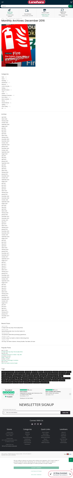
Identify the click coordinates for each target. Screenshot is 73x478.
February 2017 (5, 271)
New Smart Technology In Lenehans (9, 360)
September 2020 (5, 201)
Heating (3, 88)
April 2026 (4, 117)
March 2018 (4, 247)
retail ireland (62, 380)
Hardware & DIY (27, 440)
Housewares (27, 444)
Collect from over (10, 444)
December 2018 (5, 231)
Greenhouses (27, 439)
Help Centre (63, 435)
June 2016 (4, 286)
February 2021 (5, 192)
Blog (6, 18)
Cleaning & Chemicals (7, 95)
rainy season (15, 382)
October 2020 (5, 200)
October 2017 (5, 257)
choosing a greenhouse (7, 376)
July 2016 (4, 284)
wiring (3, 374)
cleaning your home (17, 376)
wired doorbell (55, 380)
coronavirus (36, 376)
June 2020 (4, 205)
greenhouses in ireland (6, 382)
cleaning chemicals (11, 380)
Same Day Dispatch (10, 12)
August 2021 (4, 181)
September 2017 (5, 258)
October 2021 (5, 177)
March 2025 (4, 135)
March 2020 (4, 211)
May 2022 (4, 166)
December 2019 (5, 216)
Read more (7, 62)
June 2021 (4, 185)
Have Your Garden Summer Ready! (9, 363)
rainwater (4, 380)
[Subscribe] (65, 412)
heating (21, 382)
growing (32, 380)
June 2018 (4, 242)
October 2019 (5, 220)
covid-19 (28, 374)
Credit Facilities (63, 442)
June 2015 (4, 306)
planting (15, 374)
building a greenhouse (52, 374)
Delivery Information (45, 437)
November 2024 (5, 141)
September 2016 (5, 280)
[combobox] (36, 6)
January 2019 (5, 229)
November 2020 (5, 198)
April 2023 (4, 159)
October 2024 (5, 143)
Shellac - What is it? (5, 357)
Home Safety (8, 53)
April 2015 (4, 308)
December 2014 (5, 315)
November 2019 (5, 218)
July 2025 (4, 128)
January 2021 (5, 194)
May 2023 (4, 157)
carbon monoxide (66, 378)
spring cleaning (22, 374)
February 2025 (5, 137)
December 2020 (5, 196)
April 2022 (4, 168)
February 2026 (5, 120)
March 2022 (4, 170)
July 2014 (4, 317)
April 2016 (4, 290)
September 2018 (5, 236)
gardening (41, 371)
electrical (69, 371)
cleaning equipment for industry (28, 378)
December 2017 (5, 253)
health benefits (62, 371)
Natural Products (5, 90)
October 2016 (5, 279)
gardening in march (28, 382)
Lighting (3, 104)
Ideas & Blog (45, 434)
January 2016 (5, 295)
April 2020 (4, 209)
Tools (3, 91)
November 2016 (5, 277)
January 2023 (5, 161)
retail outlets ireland (57, 378)
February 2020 (5, 212)
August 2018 (4, 238)
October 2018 (5, 234)
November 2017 (5, 255)
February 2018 (5, 249)
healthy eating (43, 376)
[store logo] (36, 2)
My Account (63, 440)
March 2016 (4, 291)
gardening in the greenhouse (8, 371)
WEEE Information (45, 442)
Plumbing (4, 80)
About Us (64, 432)
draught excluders (43, 374)
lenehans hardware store (53, 376)
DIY (2, 108)
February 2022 (5, 172)
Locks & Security (5, 86)
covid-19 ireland (9, 374)
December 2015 (5, 297)
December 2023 (5, 148)
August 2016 (4, 282)
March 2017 (4, 269)
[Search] (70, 6)
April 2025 (4, 133)
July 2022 (4, 165)
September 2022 (5, 163)
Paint (3, 77)
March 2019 (4, 225)
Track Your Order (63, 439)
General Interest (5, 102)
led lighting (25, 376)
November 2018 (5, 233)
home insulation (35, 374)
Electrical (4, 84)
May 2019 (4, 222)
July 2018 (4, 240)
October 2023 (5, 150)
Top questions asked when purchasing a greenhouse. (14, 334)
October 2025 (5, 122)
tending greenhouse (19, 371)
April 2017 (4, 268)
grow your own (40, 378)
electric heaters (14, 378)
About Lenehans (5, 99)
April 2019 (4, 223)
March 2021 (4, 190)
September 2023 (5, 152)
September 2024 (5, 144)
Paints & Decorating (27, 437)
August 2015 (4, 303)
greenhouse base (48, 371)
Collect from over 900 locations (45, 15)
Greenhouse (4, 82)
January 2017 (5, 273)
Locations (63, 437)
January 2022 (5, 174)
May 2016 (4, 288)
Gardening (27, 434)
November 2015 (5, 299)
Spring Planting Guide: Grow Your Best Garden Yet (13, 331)
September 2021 (5, 179)
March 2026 (4, 119)
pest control (34, 371)
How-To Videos (45, 432)
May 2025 (4, 131)
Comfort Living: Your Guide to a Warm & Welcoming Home (15, 338)
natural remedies (25, 380)
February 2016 (5, 293)
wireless (61, 376)
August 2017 (4, 260)
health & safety (62, 374)
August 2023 (4, 154)
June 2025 (4, 130)
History (3, 101)
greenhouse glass (48, 378)
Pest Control (4, 97)
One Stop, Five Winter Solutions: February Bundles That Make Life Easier (18, 341)
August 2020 (4, 203)
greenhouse (55, 371)
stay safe (37, 380)
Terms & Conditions (45, 435)
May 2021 (4, 187)
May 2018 (4, 244)
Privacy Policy (45, 440)
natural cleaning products (45, 380)
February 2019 (5, 227)
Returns (45, 439)
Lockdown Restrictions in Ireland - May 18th (11, 354)
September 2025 (5, 124)
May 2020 (4, 207)
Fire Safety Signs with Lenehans (15, 57)
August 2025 (4, 126)
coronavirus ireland (45, 382)
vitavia (19, 378)
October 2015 (5, 301)
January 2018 (5, 251)
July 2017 (4, 262)
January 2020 (5, 214)
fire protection (36, 382)
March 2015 (4, 310)
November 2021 (5, 176)
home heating (28, 371)
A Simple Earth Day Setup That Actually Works (12, 327)
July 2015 (4, 304)
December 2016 (5, 275)
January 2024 (5, 146)
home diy (31, 376)
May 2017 (4, 266)
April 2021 (4, 188)
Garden (3, 93)
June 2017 (4, 264)
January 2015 (5, 314)
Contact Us (63, 434)
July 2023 (4, 155)
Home (2, 18)
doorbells (18, 380)
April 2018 (4, 245)
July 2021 (4, 183)
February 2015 (5, 312)
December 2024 (5, 139)
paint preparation (5, 378)
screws (68, 374)
